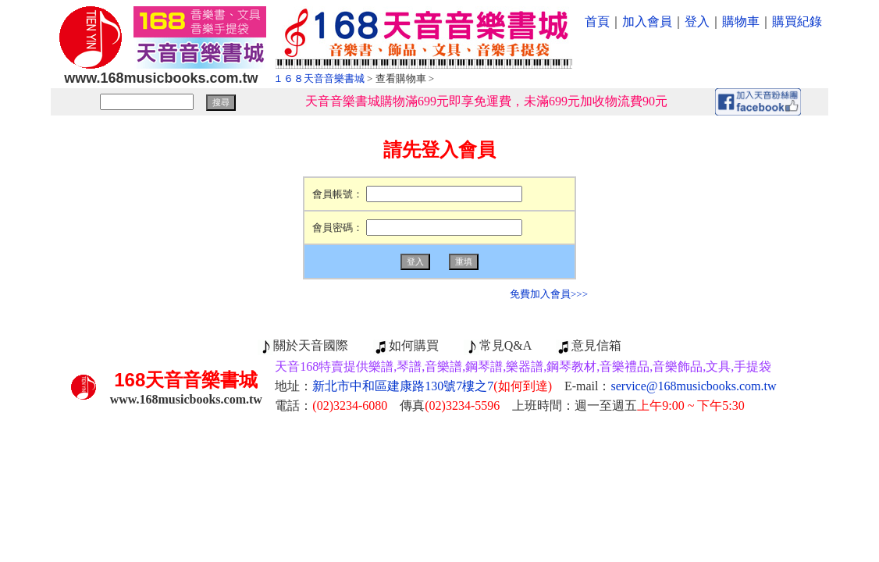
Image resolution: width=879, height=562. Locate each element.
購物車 (741, 21)
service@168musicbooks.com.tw (694, 386)
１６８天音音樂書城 (319, 78)
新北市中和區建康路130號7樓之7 (432, 386)
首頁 (597, 21)
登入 (697, 21)
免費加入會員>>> (549, 294)
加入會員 (647, 21)
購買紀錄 (797, 21)
